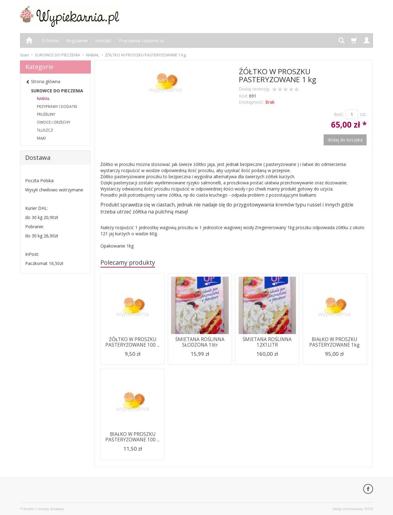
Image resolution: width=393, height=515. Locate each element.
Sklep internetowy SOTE (353, 508)
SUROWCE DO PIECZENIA (57, 91)
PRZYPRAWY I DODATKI (57, 106)
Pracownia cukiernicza (141, 40)
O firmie (50, 40)
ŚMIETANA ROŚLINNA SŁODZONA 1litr (199, 342)
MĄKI (41, 138)
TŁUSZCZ (45, 130)
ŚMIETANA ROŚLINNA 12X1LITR (267, 342)
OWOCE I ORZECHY (53, 122)
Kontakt (103, 40)
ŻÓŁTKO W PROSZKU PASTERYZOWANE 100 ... (132, 342)
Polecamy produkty (127, 262)
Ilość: (339, 114)
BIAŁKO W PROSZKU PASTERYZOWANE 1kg (334, 342)
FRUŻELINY (46, 114)
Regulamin (77, 40)
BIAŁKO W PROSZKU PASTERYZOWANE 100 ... (132, 437)
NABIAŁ (43, 98)
